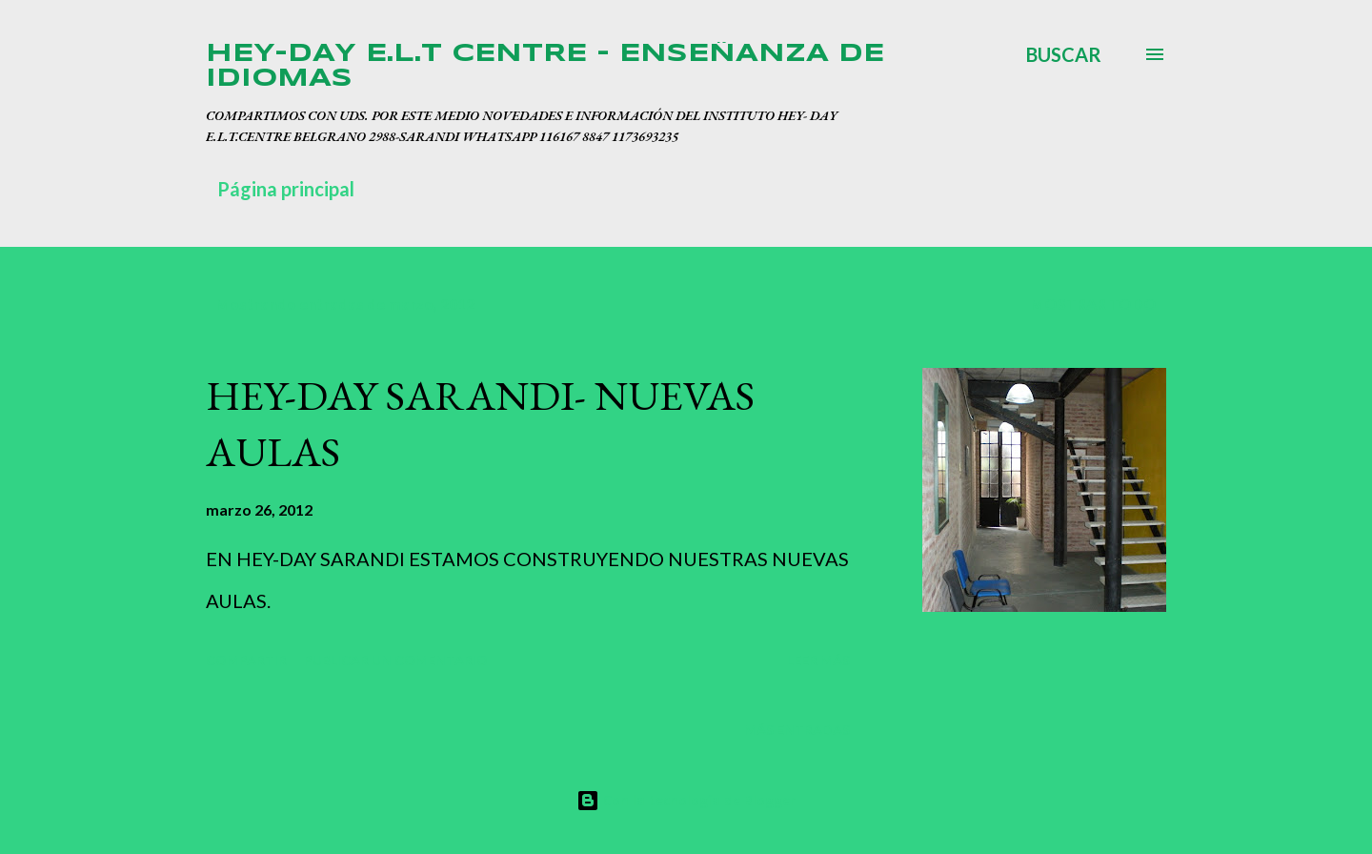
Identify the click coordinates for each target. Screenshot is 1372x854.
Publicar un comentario (396, 660)
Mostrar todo (1093, 304)
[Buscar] (1063, 54)
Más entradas (797, 730)
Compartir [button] (246, 660)
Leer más (818, 660)
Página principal (285, 188)
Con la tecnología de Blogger (686, 800)
